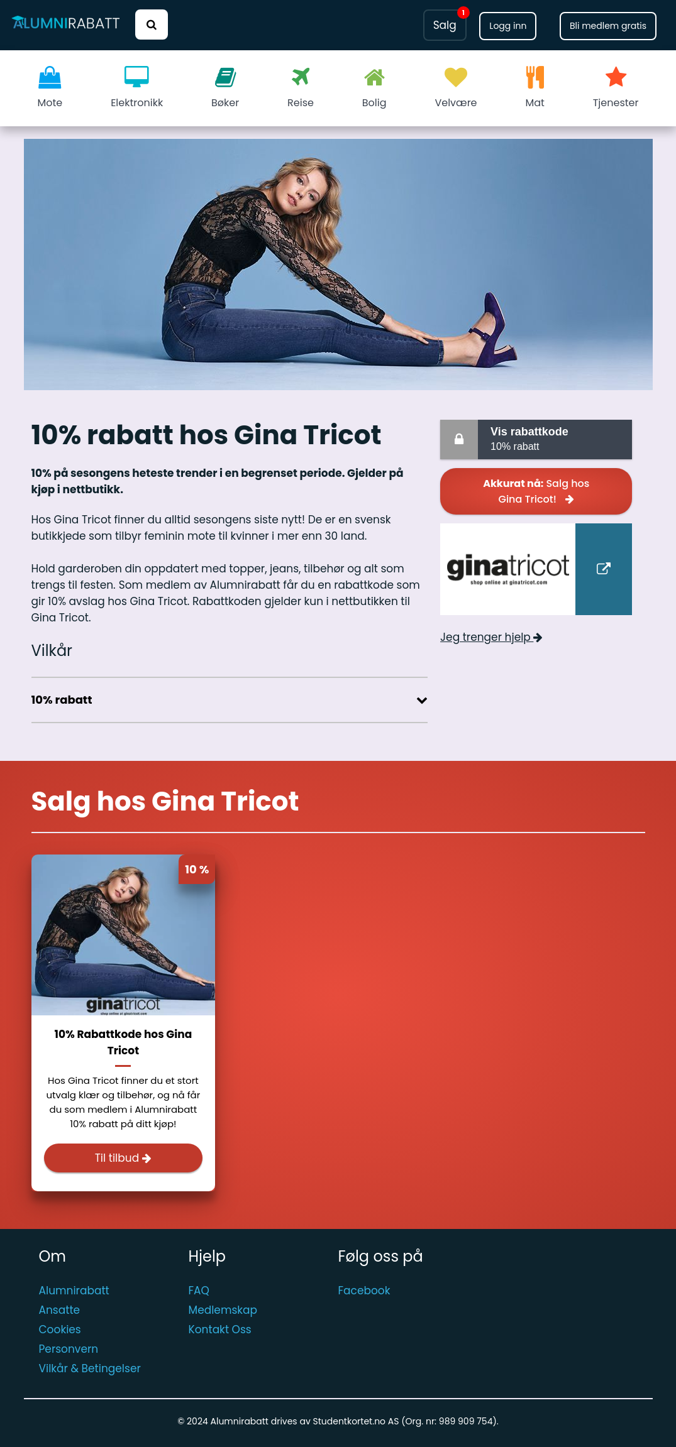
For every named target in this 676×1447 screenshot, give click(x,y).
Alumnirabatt (74, 1290)
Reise (300, 88)
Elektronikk (137, 88)
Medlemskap (223, 1310)
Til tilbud (123, 1158)
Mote (50, 88)
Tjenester (616, 88)
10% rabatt (558, 438)
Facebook (364, 1290)
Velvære (456, 88)
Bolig (374, 88)
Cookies (60, 1329)
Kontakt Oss (220, 1329)
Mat (534, 88)
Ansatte (59, 1310)
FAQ (199, 1290)
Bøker (225, 88)
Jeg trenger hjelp (491, 637)
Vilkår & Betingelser (90, 1368)
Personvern (69, 1349)
